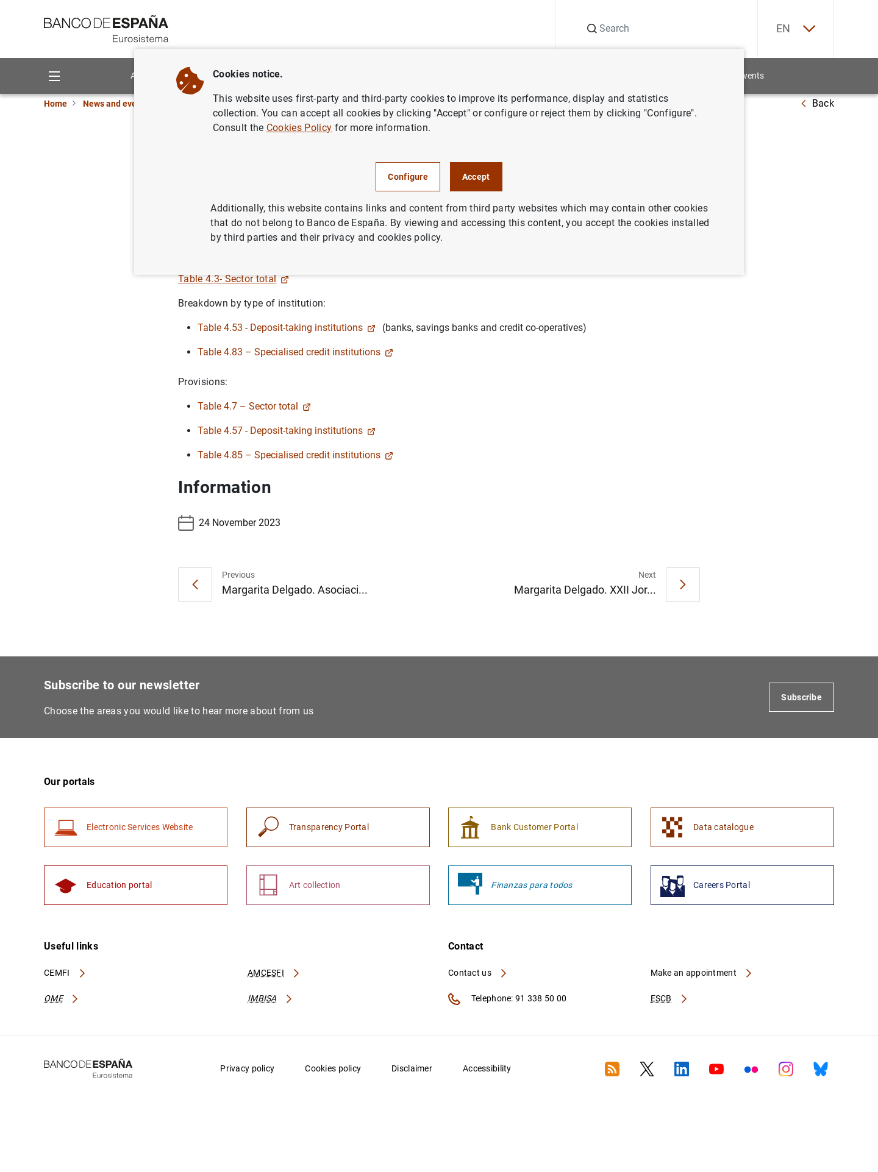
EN (795, 29)
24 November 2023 (229, 523)
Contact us (478, 973)
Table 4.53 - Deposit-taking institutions (287, 327)
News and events (116, 103)
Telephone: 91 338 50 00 (507, 999)
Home (55, 103)
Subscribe (801, 697)
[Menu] (54, 76)
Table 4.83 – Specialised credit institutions (295, 352)
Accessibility (487, 1068)
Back (817, 103)
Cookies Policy (299, 127)
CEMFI (65, 973)
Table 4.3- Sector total (233, 279)
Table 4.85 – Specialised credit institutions (295, 455)
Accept (476, 177)
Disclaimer (411, 1068)
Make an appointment (702, 973)
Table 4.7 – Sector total (254, 406)
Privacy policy (247, 1068)
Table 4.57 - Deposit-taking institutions (287, 430)
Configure (408, 177)
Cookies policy (333, 1068)
